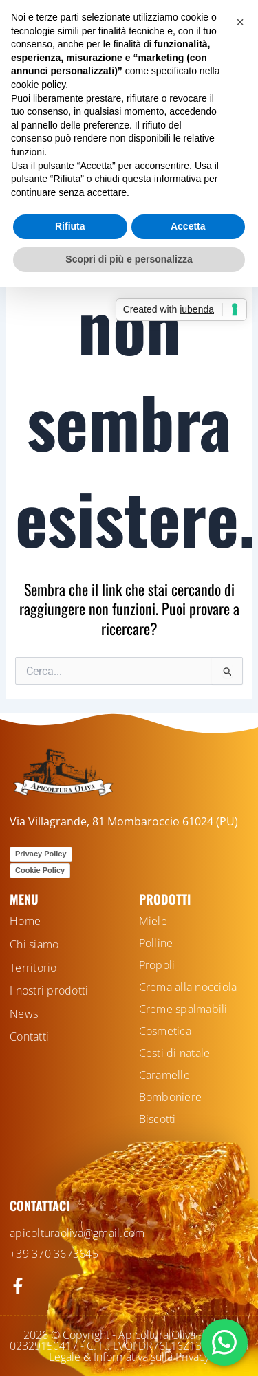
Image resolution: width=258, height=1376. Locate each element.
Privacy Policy (41, 854)
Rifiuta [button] (70, 226)
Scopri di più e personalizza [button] (128, 259)
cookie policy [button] (38, 84)
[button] (240, 22)
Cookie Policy (40, 870)
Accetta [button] (188, 226)
